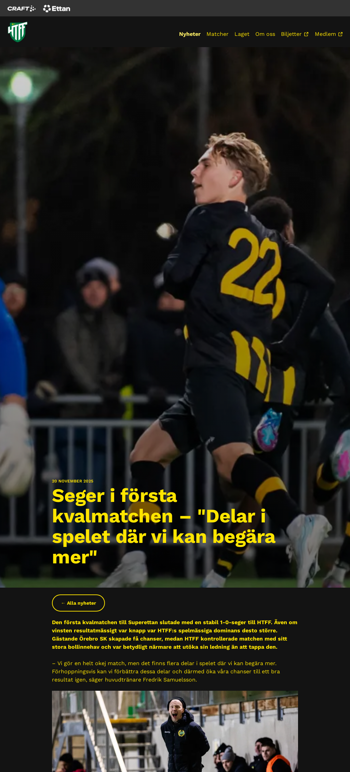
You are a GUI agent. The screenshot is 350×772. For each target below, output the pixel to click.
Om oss (265, 34)
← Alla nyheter (78, 603)
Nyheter (190, 34)
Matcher (217, 34)
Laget (242, 34)
